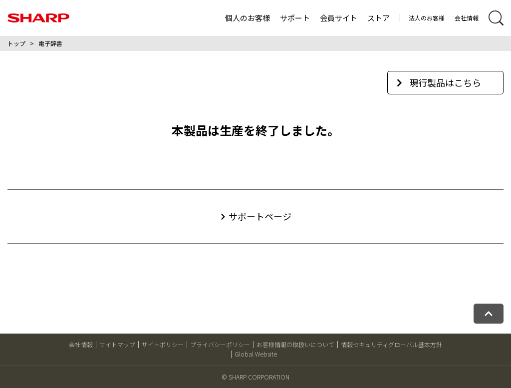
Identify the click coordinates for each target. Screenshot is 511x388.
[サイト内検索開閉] (496, 17)
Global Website (256, 354)
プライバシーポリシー (220, 344)
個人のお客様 (247, 17)
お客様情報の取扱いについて (295, 344)
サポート (295, 17)
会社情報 (467, 17)
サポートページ (260, 216)
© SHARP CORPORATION (255, 377)
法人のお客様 (427, 17)
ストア (378, 17)
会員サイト (338, 17)
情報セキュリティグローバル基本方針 (391, 344)
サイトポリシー (163, 344)
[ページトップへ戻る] (489, 314)
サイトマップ (117, 344)
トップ (16, 43)
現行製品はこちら (439, 82)
